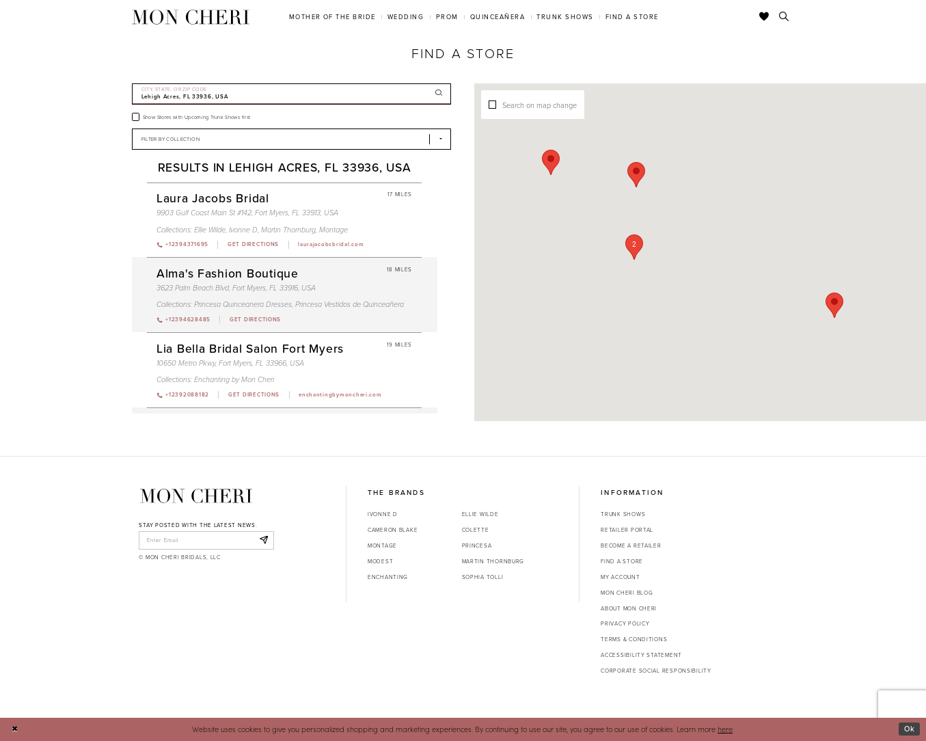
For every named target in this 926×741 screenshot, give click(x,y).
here (725, 729)
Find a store (622, 561)
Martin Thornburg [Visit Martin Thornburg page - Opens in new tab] (288, 229)
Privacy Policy (625, 623)
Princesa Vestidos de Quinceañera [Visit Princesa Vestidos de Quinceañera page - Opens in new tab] (349, 304)
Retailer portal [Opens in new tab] (627, 530)
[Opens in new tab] (253, 245)
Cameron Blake (393, 530)
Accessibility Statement (641, 655)
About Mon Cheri (629, 608)
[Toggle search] (784, 17)
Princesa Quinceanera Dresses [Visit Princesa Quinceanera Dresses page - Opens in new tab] (243, 304)
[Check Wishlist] (764, 17)
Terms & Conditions (634, 639)
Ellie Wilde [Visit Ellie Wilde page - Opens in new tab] (210, 229)
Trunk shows (623, 514)
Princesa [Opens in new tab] (477, 545)
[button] (635, 272)
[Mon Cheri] (196, 496)
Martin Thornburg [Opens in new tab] (493, 561)
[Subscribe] (263, 540)
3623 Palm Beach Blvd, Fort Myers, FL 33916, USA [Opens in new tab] (236, 287)
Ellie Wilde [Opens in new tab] (480, 514)
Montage (382, 545)
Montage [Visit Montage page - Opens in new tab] (333, 229)
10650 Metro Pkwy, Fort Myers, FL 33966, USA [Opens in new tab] (230, 363)
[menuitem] (332, 17)
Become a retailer (631, 545)
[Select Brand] (292, 139)
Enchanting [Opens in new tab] (388, 577)
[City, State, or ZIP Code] (292, 94)
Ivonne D (383, 514)
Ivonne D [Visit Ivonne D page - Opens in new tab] (243, 229)
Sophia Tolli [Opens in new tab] (483, 577)
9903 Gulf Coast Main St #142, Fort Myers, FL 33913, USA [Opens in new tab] (247, 212)
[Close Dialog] (14, 729)
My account (620, 577)
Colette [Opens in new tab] (475, 530)
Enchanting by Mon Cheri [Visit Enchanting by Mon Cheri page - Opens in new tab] (234, 379)
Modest (380, 561)
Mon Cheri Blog (627, 593)
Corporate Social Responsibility (656, 670)
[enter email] (206, 540)
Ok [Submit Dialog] (909, 728)
